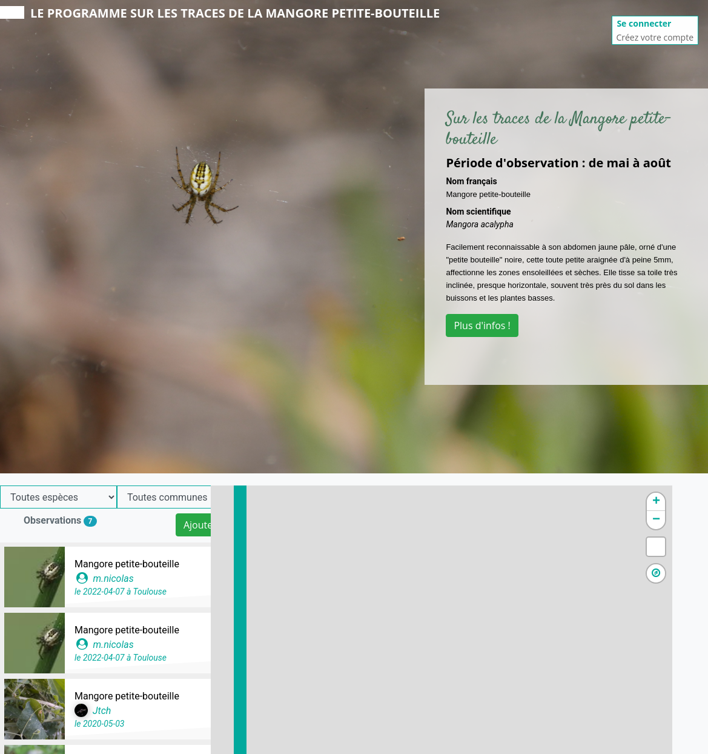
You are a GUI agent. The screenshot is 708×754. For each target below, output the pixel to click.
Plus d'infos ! (482, 325)
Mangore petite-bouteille (126, 564)
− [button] (692, 520)
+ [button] (692, 502)
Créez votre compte (654, 37)
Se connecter (644, 23)
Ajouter (200, 525)
